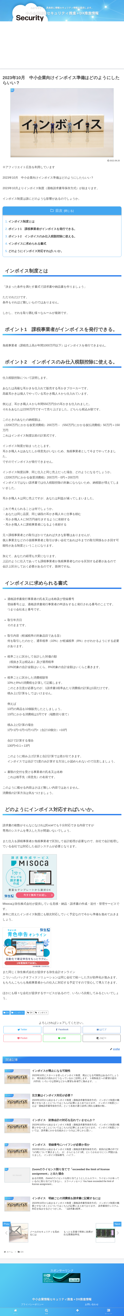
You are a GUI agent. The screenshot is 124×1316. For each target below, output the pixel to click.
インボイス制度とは (22, 221)
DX (6, 1013)
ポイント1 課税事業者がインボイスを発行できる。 (43, 229)
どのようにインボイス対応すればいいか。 (36, 252)
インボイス (17, 1013)
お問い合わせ (91, 1305)
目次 (58, 211)
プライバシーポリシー (32, 1305)
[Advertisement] (62, 45)
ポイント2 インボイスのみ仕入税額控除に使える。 (43, 236)
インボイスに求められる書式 (27, 244)
